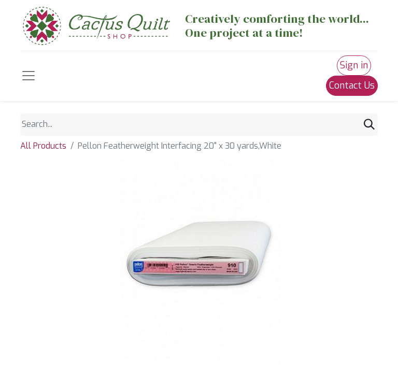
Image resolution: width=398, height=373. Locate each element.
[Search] (369, 124)
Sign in (354, 65)
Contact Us (352, 85)
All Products (43, 145)
